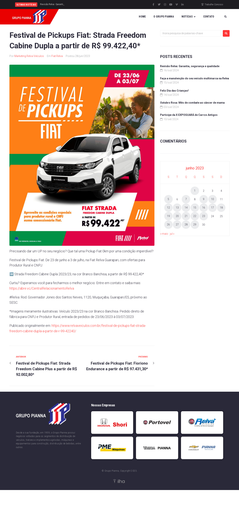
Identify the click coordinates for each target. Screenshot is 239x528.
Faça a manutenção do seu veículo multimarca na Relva (194, 78)
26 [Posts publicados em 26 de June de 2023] (168, 224)
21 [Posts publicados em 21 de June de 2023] (186, 216)
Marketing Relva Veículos (29, 56)
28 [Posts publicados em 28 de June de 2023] (186, 224)
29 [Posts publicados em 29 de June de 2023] (194, 224)
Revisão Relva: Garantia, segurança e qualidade (189, 66)
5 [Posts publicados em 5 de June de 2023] (168, 199)
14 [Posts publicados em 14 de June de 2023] (186, 207)
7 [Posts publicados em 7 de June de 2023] (186, 199)
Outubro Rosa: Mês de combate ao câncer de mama (192, 102)
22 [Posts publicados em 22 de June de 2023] (194, 216)
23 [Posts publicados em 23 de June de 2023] (203, 216)
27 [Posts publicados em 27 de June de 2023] (177, 224)
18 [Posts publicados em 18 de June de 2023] (221, 207)
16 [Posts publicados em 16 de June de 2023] (203, 207)
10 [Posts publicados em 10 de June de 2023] (212, 199)
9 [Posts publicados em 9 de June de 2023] (203, 199)
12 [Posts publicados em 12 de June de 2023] (168, 207)
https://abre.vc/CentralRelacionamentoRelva (41, 288)
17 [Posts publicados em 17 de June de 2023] (212, 207)
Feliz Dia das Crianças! (174, 90)
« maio (164, 233)
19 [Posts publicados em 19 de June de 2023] (168, 216)
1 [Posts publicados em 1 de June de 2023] (194, 190)
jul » (172, 233)
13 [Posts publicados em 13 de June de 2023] (177, 207)
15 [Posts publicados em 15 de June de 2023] (194, 207)
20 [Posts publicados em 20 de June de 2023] (177, 216)
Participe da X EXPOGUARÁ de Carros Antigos (189, 114)
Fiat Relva (57, 56)
